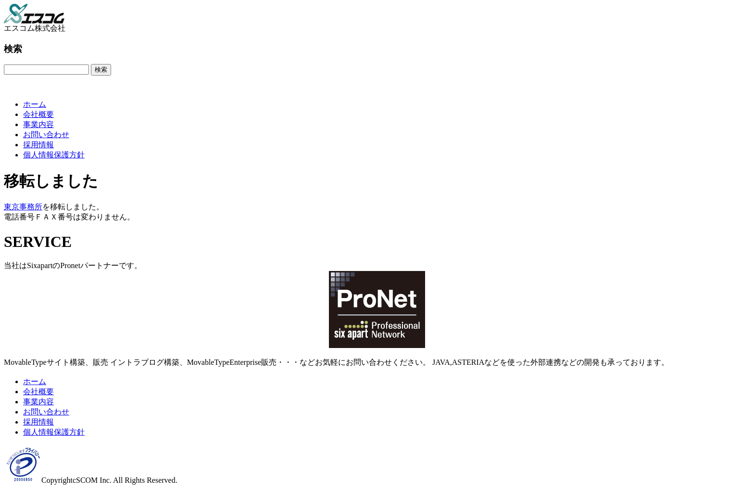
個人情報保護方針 (54, 155)
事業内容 (38, 124)
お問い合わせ (46, 134)
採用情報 (38, 145)
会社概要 (38, 114)
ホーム (34, 104)
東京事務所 (23, 207)
